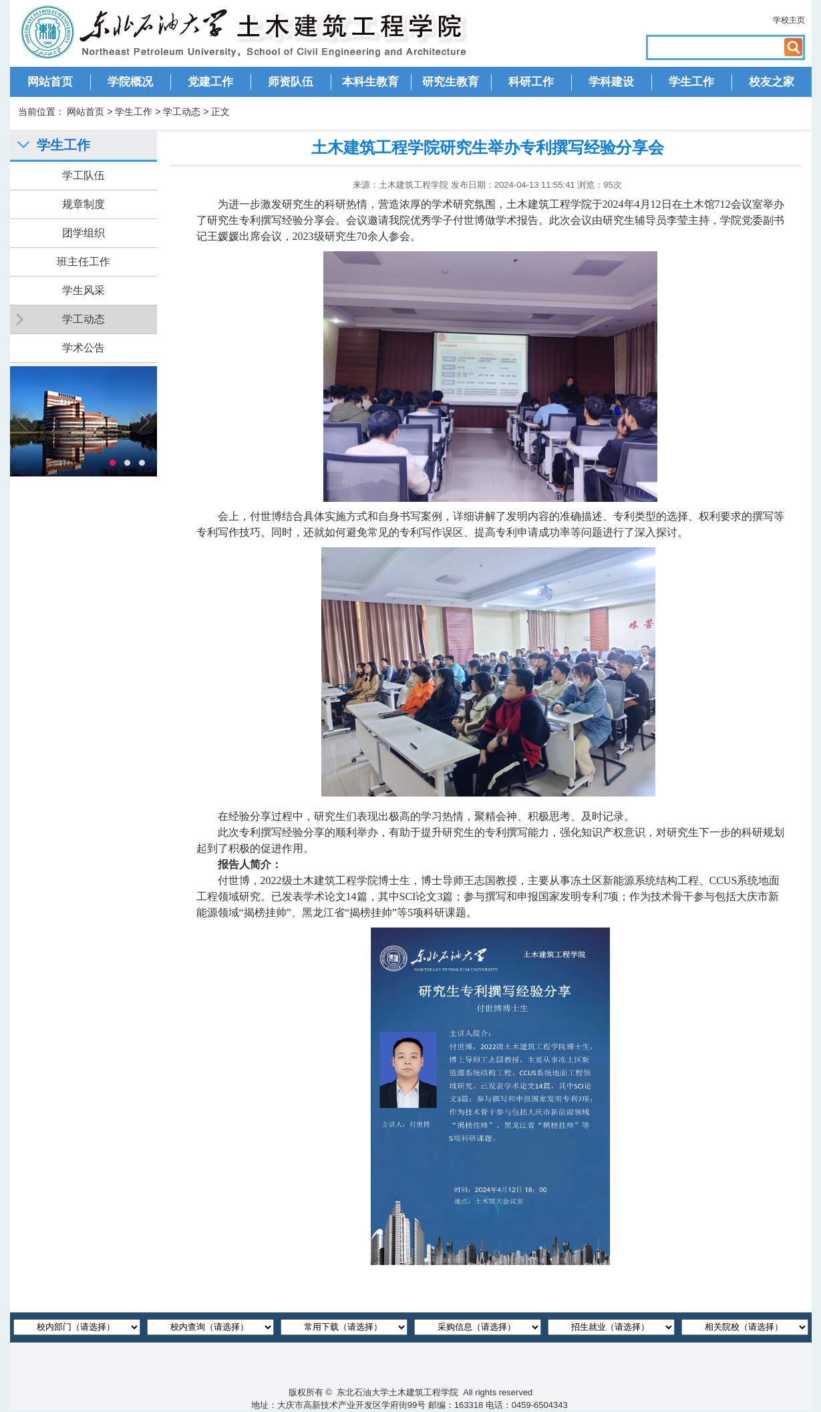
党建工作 (210, 82)
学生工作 (691, 82)
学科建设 (611, 82)
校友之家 (771, 82)
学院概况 (130, 82)
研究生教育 (450, 82)
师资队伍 (290, 82)
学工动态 (181, 111)
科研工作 (531, 82)
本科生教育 (370, 82)
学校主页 (789, 20)
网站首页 (50, 82)
